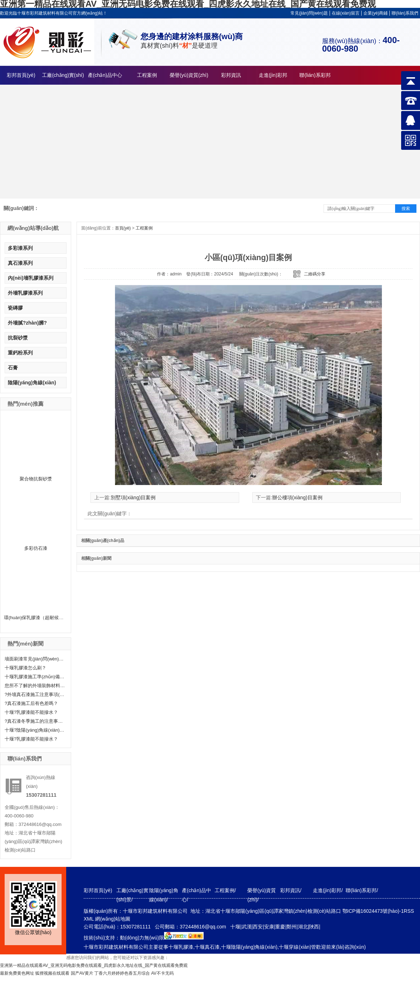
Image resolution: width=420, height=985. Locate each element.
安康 (269, 926)
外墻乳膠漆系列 (25, 293)
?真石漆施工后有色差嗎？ (31, 703)
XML (89, 919)
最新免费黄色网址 (17, 973)
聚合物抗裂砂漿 (36, 478)
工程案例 (147, 75)
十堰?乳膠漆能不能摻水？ (31, 739)
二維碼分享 (314, 274)
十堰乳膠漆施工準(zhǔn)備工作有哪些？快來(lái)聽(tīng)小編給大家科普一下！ (35, 676)
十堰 (235, 926)
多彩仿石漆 (35, 548)
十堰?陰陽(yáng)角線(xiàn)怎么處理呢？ (35, 730)
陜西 (314, 926)
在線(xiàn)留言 (345, 13)
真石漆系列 (20, 263)
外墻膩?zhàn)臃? (27, 323)
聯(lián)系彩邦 (314, 75)
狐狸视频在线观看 (52, 973)
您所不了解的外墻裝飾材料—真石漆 (35, 685)
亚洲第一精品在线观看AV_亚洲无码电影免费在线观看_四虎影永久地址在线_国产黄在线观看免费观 (94, 965)
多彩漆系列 (20, 248)
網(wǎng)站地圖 (112, 919)
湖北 (303, 926)
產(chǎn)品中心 (105, 75)
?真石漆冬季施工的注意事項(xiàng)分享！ (35, 721)
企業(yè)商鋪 (375, 13)
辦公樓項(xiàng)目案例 (297, 497)
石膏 (13, 367)
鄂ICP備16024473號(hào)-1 (373, 911)
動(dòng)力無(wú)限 (142, 938)
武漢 (247, 926)
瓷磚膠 (15, 308)
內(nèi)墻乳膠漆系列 (30, 278)
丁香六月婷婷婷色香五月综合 (122, 973)
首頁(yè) (123, 228)
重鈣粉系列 (20, 352)
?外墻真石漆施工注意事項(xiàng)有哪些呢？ (35, 694)
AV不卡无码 (162, 973)
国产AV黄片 (82, 973)
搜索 (405, 208)
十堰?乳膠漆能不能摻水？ (31, 712)
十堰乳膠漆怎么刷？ (25, 667)
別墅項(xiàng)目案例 (133, 497)
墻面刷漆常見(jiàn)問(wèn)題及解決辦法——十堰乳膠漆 (35, 659)
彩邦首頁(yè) (21, 75)
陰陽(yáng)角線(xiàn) (32, 382)
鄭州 (291, 926)
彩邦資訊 (231, 75)
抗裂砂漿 (18, 338)
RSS (409, 911)
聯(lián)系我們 (405, 13)
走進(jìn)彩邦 (273, 75)
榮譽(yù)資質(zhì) (189, 75)
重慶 (280, 926)
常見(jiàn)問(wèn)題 (309, 13)
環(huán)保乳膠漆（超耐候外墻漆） (41, 617)
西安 (258, 926)
